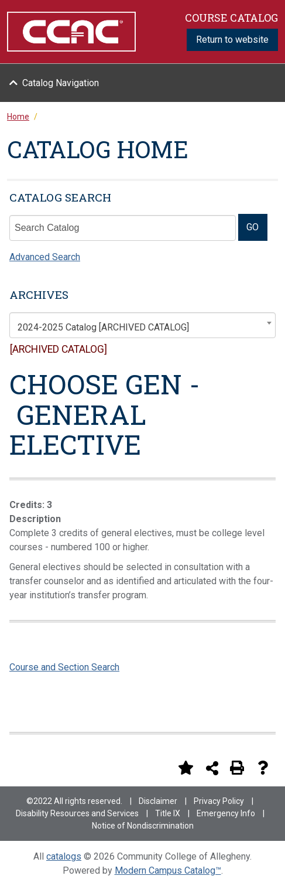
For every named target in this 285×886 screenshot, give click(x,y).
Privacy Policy (219, 801)
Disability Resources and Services (77, 813)
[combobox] (142, 325)
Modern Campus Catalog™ (168, 870)
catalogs (63, 856)
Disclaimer (158, 801)
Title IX (167, 813)
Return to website (232, 39)
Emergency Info (226, 813)
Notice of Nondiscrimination (143, 825)
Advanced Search (44, 257)
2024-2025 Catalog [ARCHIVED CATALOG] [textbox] (103, 327)
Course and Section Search (64, 667)
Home (18, 116)
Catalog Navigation (60, 82)
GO (252, 227)
